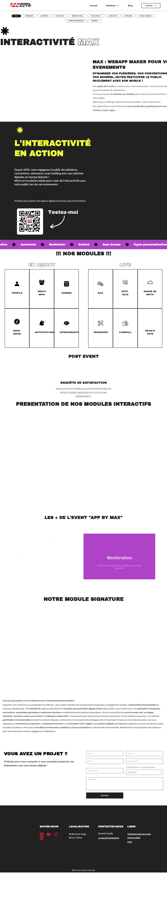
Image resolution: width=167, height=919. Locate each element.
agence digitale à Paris (51, 201)
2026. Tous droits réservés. (83, 870)
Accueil (93, 5)
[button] (20, 557)
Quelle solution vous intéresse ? (141, 767)
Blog (130, 5)
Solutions (112, 5)
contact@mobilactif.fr (108, 838)
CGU (129, 842)
